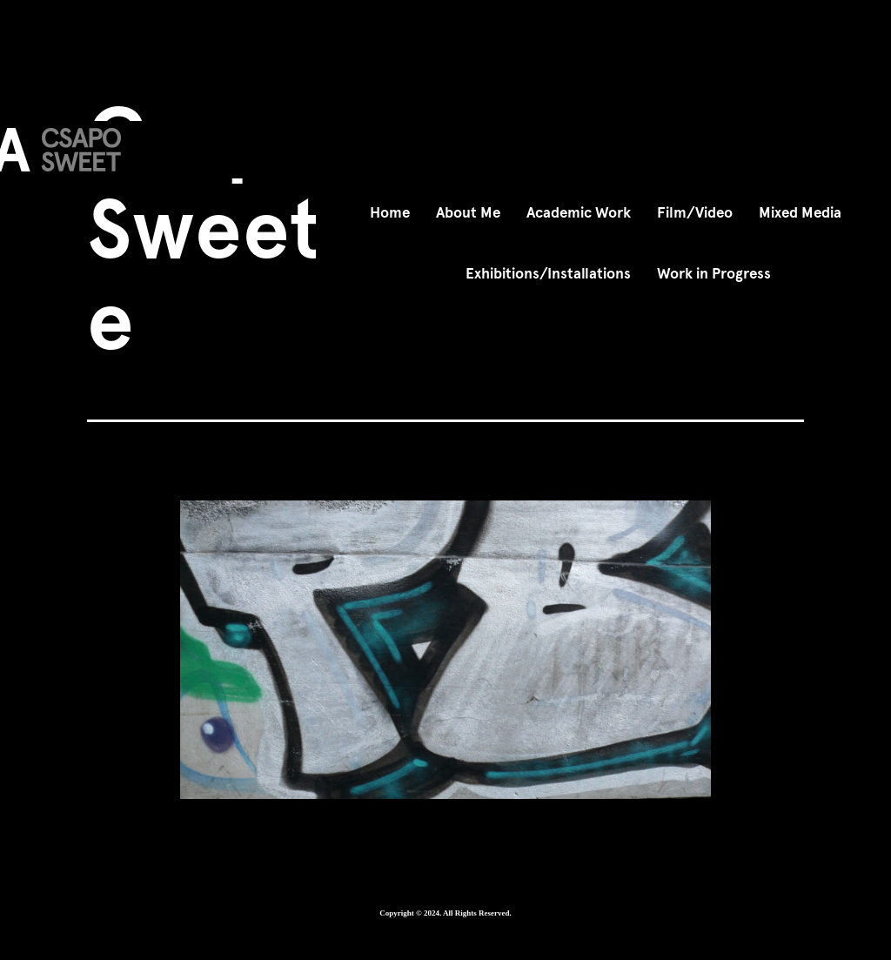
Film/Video (695, 213)
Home (390, 213)
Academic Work (578, 213)
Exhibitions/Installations (548, 274)
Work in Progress (714, 274)
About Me (468, 213)
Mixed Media (800, 213)
